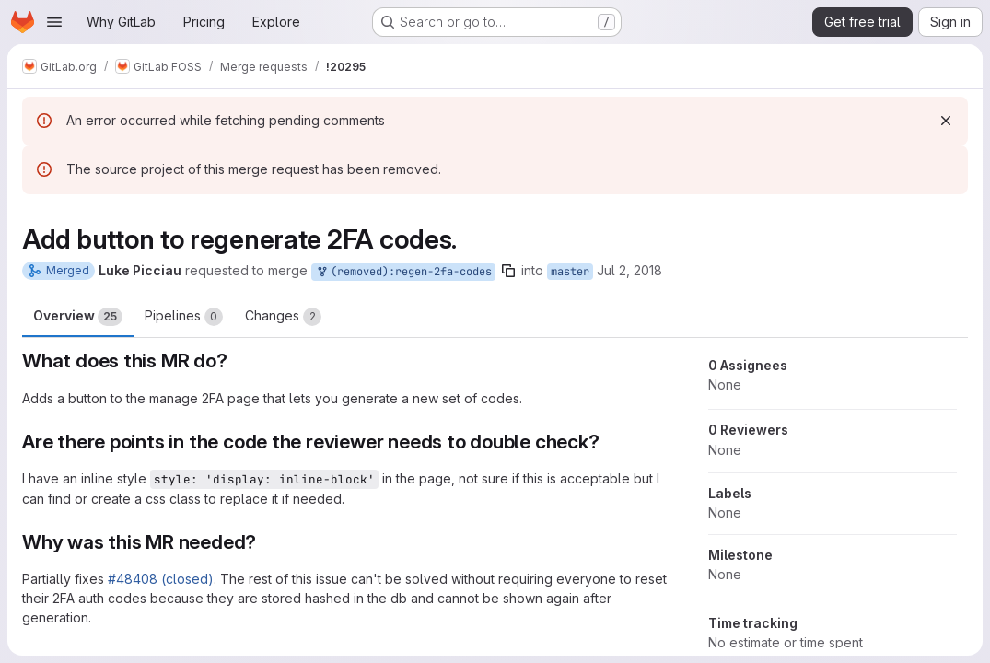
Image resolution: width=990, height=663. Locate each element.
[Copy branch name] (508, 271)
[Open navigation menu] (54, 22)
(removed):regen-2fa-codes (403, 272)
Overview (77, 317)
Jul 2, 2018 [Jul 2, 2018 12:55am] (629, 270)
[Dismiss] (946, 121)
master (570, 271)
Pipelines (184, 317)
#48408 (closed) (161, 579)
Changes (283, 317)
